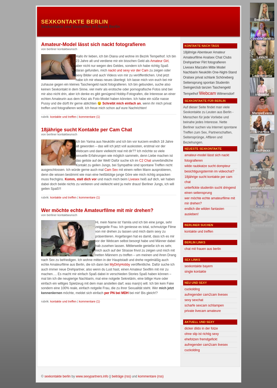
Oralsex (188, 77)
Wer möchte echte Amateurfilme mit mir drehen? (97, 210)
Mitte (212, 67)
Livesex (134, 179)
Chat (218, 57)
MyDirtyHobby (120, 264)
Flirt (204, 62)
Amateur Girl (159, 61)
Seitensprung (192, 82)
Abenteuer (204, 52)
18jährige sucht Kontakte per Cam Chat (86, 129)
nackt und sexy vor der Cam (128, 70)
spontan (209, 82)
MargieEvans (262, 113)
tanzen (207, 87)
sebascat (262, 94)
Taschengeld (221, 87)
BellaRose (262, 20)
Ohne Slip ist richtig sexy (201, 334)
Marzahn (201, 67)
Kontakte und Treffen (63, 116)
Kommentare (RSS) (151, 376)
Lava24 (262, 57)
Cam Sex (111, 170)
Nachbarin (190, 72)
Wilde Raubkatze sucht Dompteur (207, 166)
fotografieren (217, 62)
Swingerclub (192, 87)
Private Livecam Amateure (202, 311)
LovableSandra (262, 38)
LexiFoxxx (262, 150)
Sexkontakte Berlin (74, 22)
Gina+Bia (262, 132)
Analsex (209, 57)
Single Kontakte (195, 271)
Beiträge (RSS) (121, 376)
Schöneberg (224, 77)
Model (220, 67)
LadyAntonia (262, 76)
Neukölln (205, 72)
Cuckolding (192, 289)
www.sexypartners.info (92, 376)
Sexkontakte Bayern (198, 266)
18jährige (189, 52)
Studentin (222, 82)
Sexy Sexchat (193, 300)
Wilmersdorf (225, 94)
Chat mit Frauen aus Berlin (202, 249)
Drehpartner (191, 62)
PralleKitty (262, 169)
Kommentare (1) (89, 116)
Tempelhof (190, 94)
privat (199, 77)
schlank (209, 77)
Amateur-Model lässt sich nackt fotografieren (93, 44)
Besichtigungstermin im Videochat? (209, 171)
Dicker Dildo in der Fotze (201, 328)
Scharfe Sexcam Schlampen (204, 305)
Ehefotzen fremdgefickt (200, 339)
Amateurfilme (192, 57)
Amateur (219, 52)
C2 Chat (145, 160)
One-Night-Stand (224, 72)
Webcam (207, 93)
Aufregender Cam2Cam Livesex (206, 294)
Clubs (227, 57)
